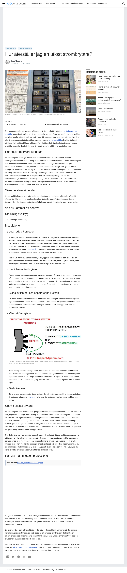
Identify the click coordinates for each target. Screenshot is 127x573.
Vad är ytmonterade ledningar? (30, 463)
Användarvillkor (34, 570)
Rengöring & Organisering (97, 3)
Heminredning (51, 3)
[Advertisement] (63, 27)
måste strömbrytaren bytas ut (25, 547)
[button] (7, 556)
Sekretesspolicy (48, 570)
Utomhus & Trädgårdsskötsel (72, 3)
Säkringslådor (33, 249)
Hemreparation (37, 3)
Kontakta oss (61, 570)
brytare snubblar (55, 140)
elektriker (32, 397)
